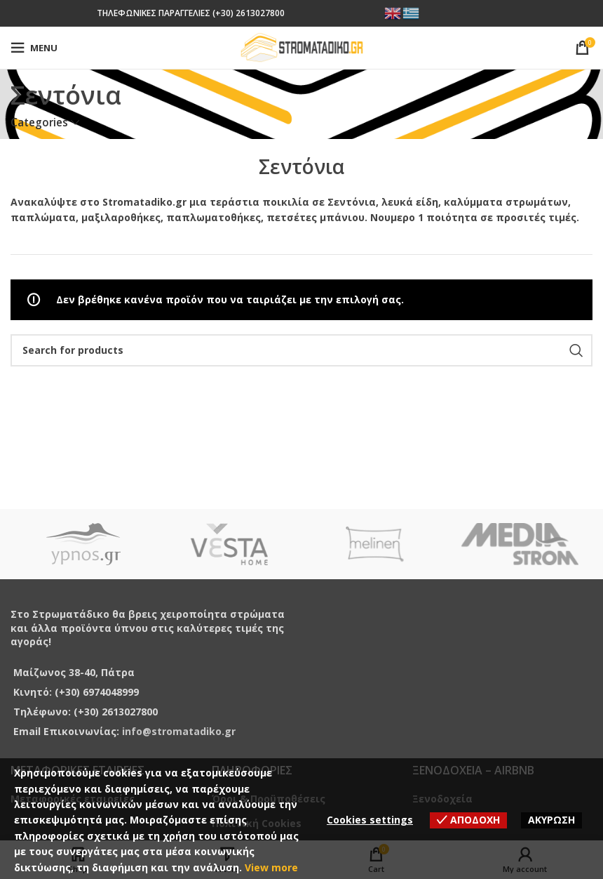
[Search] (301, 350)
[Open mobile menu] (34, 48)
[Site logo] (302, 46)
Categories (39, 122)
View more (271, 867)
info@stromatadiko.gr (179, 731)
